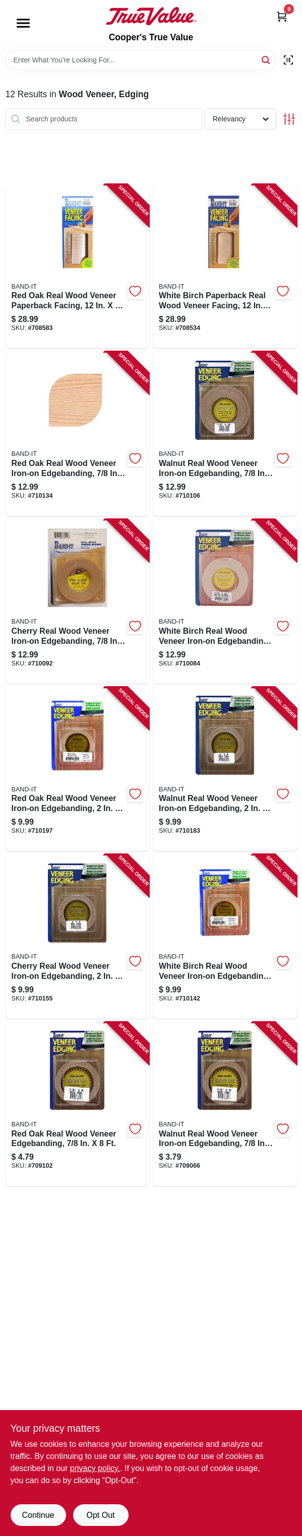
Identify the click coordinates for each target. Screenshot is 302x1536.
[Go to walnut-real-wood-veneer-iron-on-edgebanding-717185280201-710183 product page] (225, 769)
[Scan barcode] (288, 60)
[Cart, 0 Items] (282, 16)
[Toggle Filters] (289, 119)
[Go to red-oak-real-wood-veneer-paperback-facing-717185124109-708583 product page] (78, 266)
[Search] (266, 59)
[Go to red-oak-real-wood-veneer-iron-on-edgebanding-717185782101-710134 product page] (78, 434)
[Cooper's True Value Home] (151, 16)
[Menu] (23, 23)
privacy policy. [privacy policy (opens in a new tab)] (95, 1468)
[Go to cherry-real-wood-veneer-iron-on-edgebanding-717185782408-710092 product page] (78, 601)
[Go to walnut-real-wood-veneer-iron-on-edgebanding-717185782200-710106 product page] (225, 434)
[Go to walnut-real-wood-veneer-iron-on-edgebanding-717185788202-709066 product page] (225, 1104)
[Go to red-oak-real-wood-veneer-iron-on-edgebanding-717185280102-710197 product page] (78, 769)
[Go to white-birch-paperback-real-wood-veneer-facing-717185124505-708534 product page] (225, 266)
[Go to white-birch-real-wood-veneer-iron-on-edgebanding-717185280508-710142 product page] (225, 936)
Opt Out (100, 1515)
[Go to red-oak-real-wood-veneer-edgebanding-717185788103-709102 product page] (78, 1104)
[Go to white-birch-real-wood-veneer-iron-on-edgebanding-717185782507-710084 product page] (225, 601)
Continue (38, 1515)
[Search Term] (141, 60)
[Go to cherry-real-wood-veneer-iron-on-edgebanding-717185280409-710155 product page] (78, 936)
